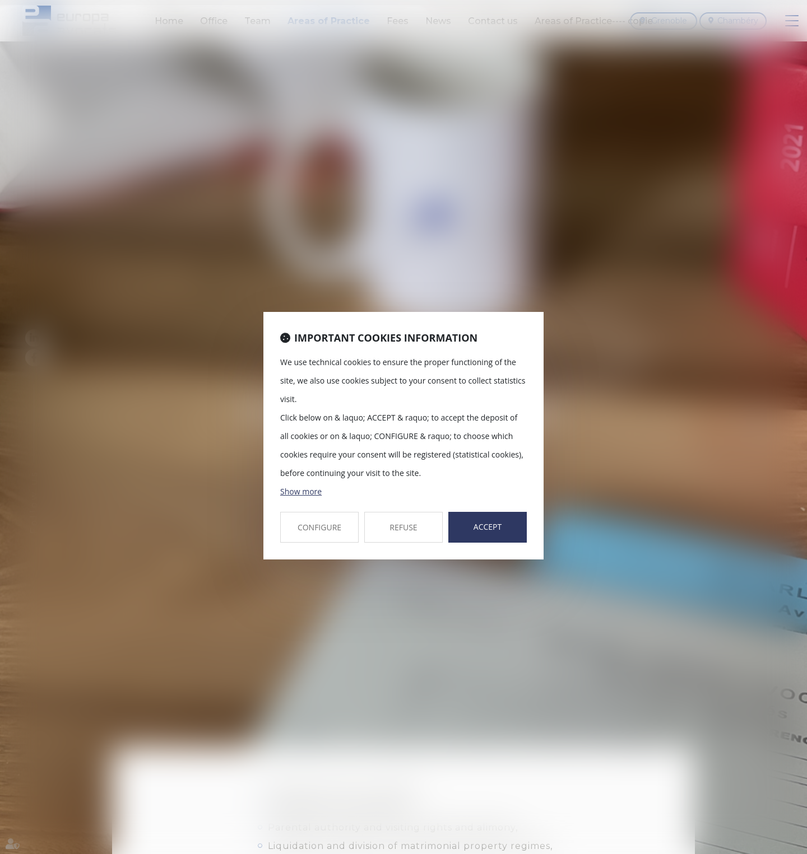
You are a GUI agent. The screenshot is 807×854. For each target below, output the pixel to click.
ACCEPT (488, 526)
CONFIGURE (319, 527)
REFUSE (403, 527)
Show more (301, 491)
